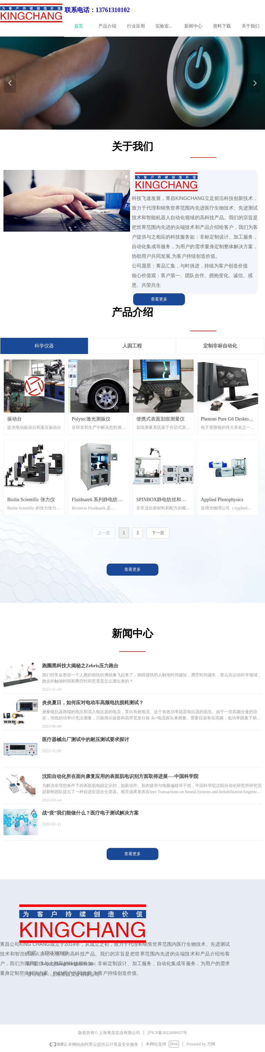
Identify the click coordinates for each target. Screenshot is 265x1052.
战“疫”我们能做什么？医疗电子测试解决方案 (90, 813)
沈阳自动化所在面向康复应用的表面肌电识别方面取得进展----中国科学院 (120, 776)
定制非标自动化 (220, 345)
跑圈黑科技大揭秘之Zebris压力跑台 (80, 665)
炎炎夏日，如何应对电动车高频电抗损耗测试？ (93, 702)
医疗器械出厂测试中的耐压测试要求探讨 (85, 739)
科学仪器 (44, 345)
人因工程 (132, 345)
